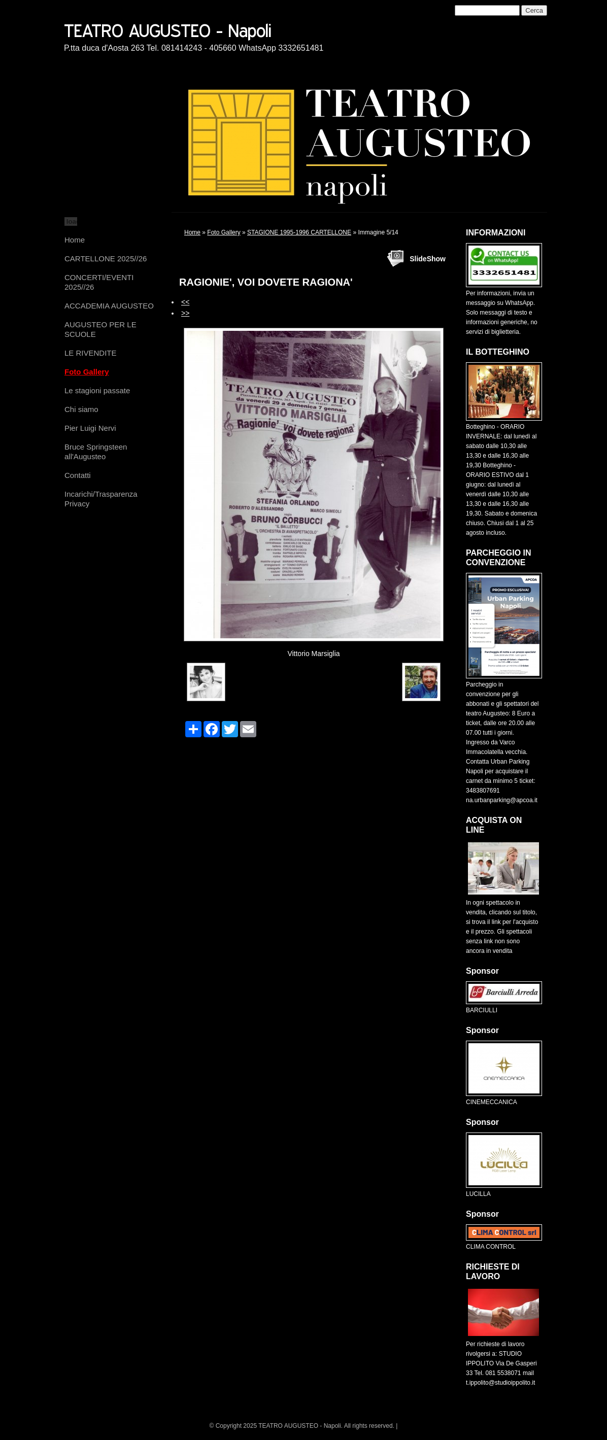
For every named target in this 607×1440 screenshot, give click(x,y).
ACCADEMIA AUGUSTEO (109, 305)
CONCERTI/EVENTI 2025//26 (98, 282)
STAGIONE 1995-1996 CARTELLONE (299, 232)
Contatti (77, 475)
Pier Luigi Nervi (90, 428)
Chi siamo (81, 409)
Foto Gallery (86, 371)
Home (74, 239)
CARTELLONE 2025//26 (105, 258)
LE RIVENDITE (90, 353)
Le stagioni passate (97, 390)
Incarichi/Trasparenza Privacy (101, 499)
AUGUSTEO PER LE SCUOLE (100, 329)
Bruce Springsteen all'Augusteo (95, 451)
